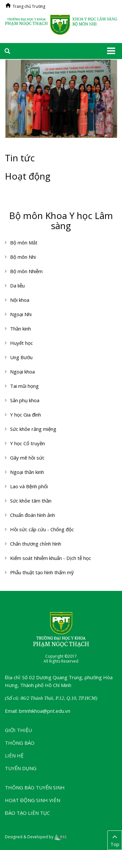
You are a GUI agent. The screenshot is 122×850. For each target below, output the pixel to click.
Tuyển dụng (20, 768)
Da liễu (17, 285)
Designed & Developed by (35, 837)
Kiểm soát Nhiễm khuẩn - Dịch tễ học (50, 558)
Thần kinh (20, 328)
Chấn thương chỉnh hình (35, 543)
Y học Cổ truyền (27, 443)
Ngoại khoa (22, 371)
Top (115, 839)
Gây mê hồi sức (27, 457)
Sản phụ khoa (24, 400)
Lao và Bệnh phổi (29, 486)
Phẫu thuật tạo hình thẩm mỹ (42, 572)
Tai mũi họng (24, 386)
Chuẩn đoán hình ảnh (32, 515)
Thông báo (19, 743)
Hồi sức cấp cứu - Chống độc (42, 529)
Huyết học (21, 343)
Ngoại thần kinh (27, 472)
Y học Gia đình (25, 414)
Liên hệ (14, 755)
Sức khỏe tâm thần (30, 500)
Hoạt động (27, 176)
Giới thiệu (18, 730)
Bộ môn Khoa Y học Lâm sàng (61, 220)
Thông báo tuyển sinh (35, 787)
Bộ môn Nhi (23, 257)
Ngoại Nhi (21, 314)
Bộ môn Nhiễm (26, 271)
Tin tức (20, 158)
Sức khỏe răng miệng (33, 429)
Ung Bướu (21, 357)
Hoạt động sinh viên (32, 800)
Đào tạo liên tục (27, 813)
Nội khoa (19, 300)
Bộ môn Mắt (23, 242)
